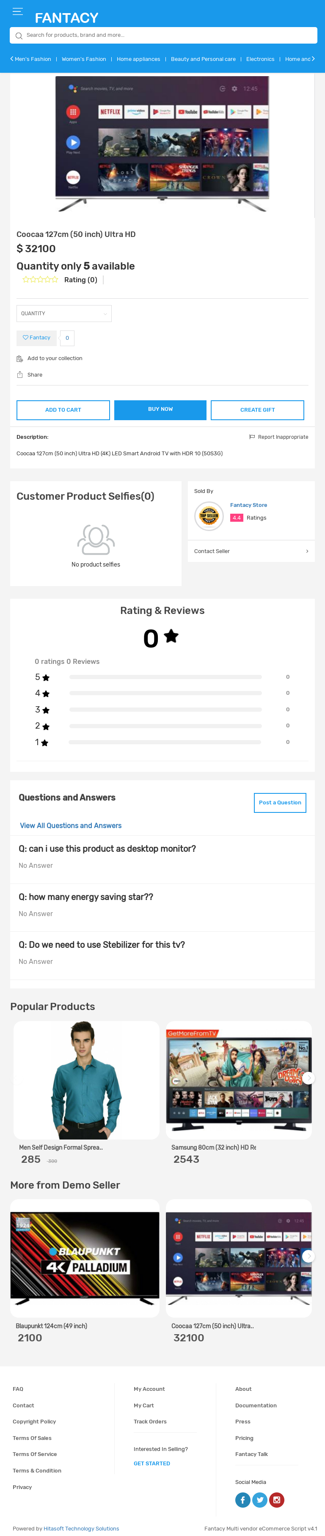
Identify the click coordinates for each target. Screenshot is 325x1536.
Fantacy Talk (251, 1449)
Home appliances (138, 59)
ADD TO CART (63, 408)
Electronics (260, 59)
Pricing (244, 1433)
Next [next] (310, 1077)
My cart (144, 1400)
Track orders (150, 1416)
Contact (23, 1400)
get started (152, 1458)
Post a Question (274, 799)
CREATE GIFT (257, 408)
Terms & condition (37, 1465)
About (243, 1384)
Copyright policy (34, 1416)
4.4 (237, 516)
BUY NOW (160, 409)
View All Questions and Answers (70, 821)
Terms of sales (32, 1433)
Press (243, 1416)
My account (149, 1384)
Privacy (22, 1482)
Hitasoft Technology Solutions (81, 1523)
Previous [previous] (18, 1077)
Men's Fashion (33, 59)
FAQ (18, 1384)
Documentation (256, 1400)
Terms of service (35, 1449)
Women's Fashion (84, 59)
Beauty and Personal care (203, 59)
